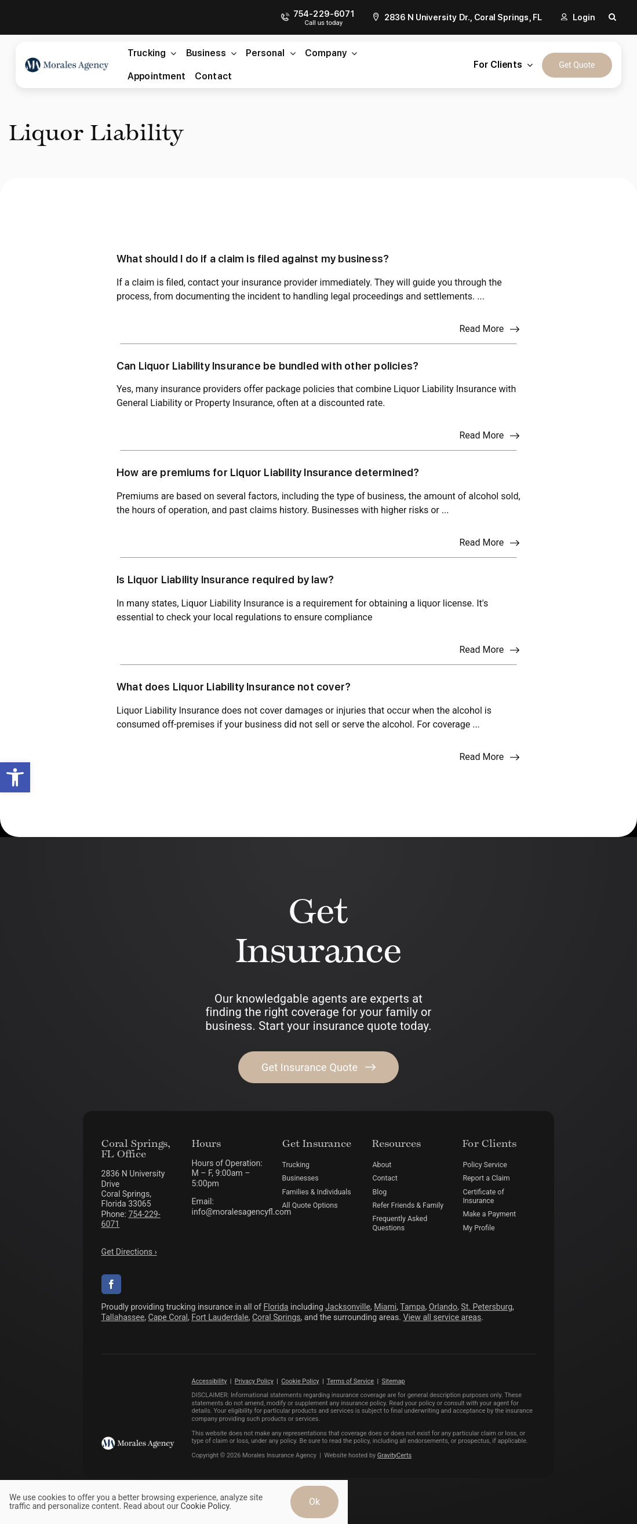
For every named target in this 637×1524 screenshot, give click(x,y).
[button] (15, 777)
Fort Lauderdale (219, 1317)
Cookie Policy (300, 1381)
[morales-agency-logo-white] (137, 1440)
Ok (314, 1501)
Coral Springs (276, 1317)
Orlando (443, 1306)
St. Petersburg (486, 1306)
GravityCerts (394, 1455)
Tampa (412, 1306)
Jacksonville (347, 1306)
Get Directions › (129, 1251)
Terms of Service (350, 1381)
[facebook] (111, 1284)
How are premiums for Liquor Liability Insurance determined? (268, 472)
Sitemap (393, 1381)
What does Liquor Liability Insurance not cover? (234, 687)
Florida (275, 1306)
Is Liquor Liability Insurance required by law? (225, 579)
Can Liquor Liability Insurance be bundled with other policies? (267, 366)
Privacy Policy (254, 1381)
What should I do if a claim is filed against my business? (253, 259)
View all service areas (442, 1317)
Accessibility (209, 1381)
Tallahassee (123, 1317)
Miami (385, 1306)
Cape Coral (168, 1317)
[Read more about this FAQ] (489, 329)
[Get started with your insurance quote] (318, 1067)
